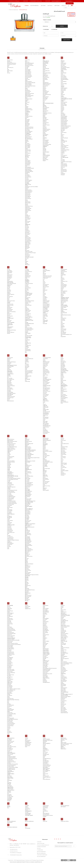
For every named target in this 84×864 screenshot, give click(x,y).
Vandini (44, 745)
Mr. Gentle (27, 590)
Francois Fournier (46, 310)
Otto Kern (62, 472)
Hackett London (10, 357)
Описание (42, 48)
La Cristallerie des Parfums (12, 446)
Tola (8, 781)
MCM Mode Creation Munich (30, 523)
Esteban (26, 332)
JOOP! (44, 416)
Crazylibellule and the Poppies (66, 161)
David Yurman (9, 284)
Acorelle (26, 68)
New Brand (45, 454)
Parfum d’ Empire (10, 628)
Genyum (62, 283)
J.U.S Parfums (45, 358)
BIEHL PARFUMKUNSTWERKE (48, 103)
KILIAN (62, 382)
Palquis (8, 611)
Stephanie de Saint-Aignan (66, 696)
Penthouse (9, 668)
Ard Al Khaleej (27, 215)
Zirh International (46, 814)
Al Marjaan (27, 114)
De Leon (8, 287)
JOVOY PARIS (45, 421)
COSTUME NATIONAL (64, 157)
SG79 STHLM (63, 644)
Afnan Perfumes (28, 91)
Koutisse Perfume (64, 395)
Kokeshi (62, 390)
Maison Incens (27, 452)
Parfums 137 (9, 631)
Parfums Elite (9, 642)
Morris (26, 587)
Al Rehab (26, 115)
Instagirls (26, 373)
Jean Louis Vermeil (46, 382)
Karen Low (63, 360)
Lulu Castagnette (10, 543)
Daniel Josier (9, 275)
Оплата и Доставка (40, 843)
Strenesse (62, 699)
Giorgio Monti (63, 336)
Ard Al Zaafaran (28, 218)
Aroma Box (27, 227)
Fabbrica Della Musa (46, 270)
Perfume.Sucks (10, 671)
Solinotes (62, 672)
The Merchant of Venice (11, 761)
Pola (8, 701)
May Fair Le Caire (28, 520)
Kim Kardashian (63, 384)
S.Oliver (62, 607)
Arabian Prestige (28, 208)
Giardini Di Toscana (64, 299)
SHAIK (62, 646)
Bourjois (44, 133)
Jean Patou (45, 384)
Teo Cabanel (9, 749)
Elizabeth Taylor (28, 295)
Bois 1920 (44, 118)
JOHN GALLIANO (46, 409)
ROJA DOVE (45, 662)
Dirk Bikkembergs (10, 318)
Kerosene (62, 377)
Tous (8, 793)
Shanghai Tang (63, 649)
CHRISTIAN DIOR (64, 118)
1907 (8, 66)
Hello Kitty (9, 369)
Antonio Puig (27, 197)
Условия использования (41, 846)
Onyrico (62, 459)
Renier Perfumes (46, 634)
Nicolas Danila (45, 463)
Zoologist (44, 816)
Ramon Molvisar (46, 610)
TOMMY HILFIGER (10, 787)
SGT (61, 645)
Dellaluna (9, 293)
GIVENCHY (63, 311)
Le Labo (8, 481)
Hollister (8, 386)
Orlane (62, 465)
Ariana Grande (27, 221)
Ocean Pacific (63, 440)
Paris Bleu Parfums (10, 648)
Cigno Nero (63, 130)
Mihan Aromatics (28, 544)
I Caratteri (27, 357)
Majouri (26, 464)
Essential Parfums (28, 330)
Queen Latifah (27, 606)
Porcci (8, 707)
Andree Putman (28, 162)
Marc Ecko (27, 477)
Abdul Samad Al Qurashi (29, 63)
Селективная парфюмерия (12, 827)
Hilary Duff (9, 381)
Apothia (26, 200)
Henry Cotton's (9, 372)
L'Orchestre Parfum (10, 444)
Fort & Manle (45, 297)
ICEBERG (26, 359)
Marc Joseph (27, 479)
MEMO (26, 528)
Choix (62, 111)
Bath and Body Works (47, 72)
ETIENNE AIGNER (28, 337)
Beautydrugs (45, 79)
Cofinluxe (62, 144)
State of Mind (63, 688)
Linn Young (9, 511)
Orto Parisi (63, 469)
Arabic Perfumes (28, 210)
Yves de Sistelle (28, 813)
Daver (8, 280)
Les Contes (9, 493)
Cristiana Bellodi (64, 163)
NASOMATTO (45, 444)
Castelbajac (63, 173)
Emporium (27, 308)
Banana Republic (46, 68)
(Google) (23, 861)
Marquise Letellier (28, 498)
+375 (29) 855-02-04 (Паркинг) (15, 852)
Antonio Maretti (28, 196)
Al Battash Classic (28, 108)
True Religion (9, 797)
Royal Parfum (45, 675)
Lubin (8, 548)
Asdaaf (26, 235)
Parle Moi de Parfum (10, 654)
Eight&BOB (27, 280)
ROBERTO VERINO (46, 654)
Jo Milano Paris (45, 406)
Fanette (44, 274)
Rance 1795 (45, 614)
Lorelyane (9, 523)
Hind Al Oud (9, 383)
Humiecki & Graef (10, 397)
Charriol (62, 106)
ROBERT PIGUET (46, 650)
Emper (26, 307)
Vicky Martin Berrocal (47, 758)
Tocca (8, 779)
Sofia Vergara (63, 671)
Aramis (26, 212)
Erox (26, 321)
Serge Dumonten (64, 635)
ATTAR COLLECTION (28, 251)
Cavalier (62, 91)
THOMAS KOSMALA (10, 773)
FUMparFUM (45, 321)
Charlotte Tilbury (64, 105)
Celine (62, 93)
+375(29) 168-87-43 (33, 1)
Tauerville (9, 743)
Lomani (8, 521)
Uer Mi (26, 739)
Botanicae (45, 128)
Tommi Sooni (9, 785)
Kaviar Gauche (63, 368)
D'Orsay (8, 269)
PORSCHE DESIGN (10, 709)
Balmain (44, 66)
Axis (26, 260)
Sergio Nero (63, 640)
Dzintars (8, 333)
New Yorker (45, 456)
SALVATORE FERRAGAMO (65, 615)
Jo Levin (44, 404)
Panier (8, 617)
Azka (26, 262)
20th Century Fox (10, 67)
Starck (62, 686)
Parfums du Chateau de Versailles (13, 640)
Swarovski (62, 705)
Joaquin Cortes (45, 407)
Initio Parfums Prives (28, 372)
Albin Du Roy (27, 124)
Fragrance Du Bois (46, 300)
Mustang (26, 598)
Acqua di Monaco (28, 72)
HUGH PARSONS (10, 394)
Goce (62, 313)
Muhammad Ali (27, 593)
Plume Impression (10, 698)
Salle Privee (63, 613)
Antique (26, 188)
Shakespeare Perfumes (65, 647)
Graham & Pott (63, 318)
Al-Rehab (26, 117)
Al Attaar (26, 107)
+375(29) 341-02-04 (12, 1)
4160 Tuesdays (10, 70)
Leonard (8, 489)
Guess (62, 327)
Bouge (44, 132)
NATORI (44, 445)
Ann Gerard (27, 174)
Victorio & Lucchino (46, 766)
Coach (62, 143)
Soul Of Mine (63, 679)
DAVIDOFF (9, 285)
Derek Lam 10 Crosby (11, 300)
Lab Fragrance (9, 457)
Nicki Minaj (45, 459)
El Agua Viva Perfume (29, 283)
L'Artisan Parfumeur (10, 439)
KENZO (62, 374)
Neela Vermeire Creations (47, 451)
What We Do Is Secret (65, 744)
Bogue (44, 116)
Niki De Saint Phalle (46, 468)
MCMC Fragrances (28, 524)
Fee (43, 280)
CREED (62, 162)
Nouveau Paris (45, 482)
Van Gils (44, 744)
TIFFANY (8, 774)
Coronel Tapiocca (64, 155)
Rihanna (44, 645)
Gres (62, 321)
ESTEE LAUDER (27, 333)
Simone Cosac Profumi (65, 663)
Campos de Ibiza (64, 69)
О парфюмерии (40, 849)
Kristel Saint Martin (64, 397)
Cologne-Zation (63, 146)
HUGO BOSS (9, 395)
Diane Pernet (9, 310)
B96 (43, 59)
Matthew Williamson (28, 509)
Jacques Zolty (45, 365)
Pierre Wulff (9, 692)
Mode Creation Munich (29, 563)
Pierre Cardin (9, 687)
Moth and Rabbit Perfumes (30, 589)
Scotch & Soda (63, 631)
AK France (27, 104)
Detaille (8, 302)
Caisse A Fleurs (63, 66)
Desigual (8, 301)
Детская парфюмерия (65, 805)
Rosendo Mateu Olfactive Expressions (50, 668)
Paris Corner (9, 649)
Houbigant (9, 391)
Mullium (26, 594)
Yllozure (26, 809)
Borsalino (44, 123)
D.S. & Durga (9, 270)
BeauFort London (46, 77)
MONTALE (27, 577)
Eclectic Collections (28, 271)
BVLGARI (44, 149)
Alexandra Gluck (28, 132)
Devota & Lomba (10, 304)
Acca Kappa (27, 66)
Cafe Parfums (63, 64)
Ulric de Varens (27, 740)
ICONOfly (26, 360)
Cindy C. (62, 131)
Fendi (44, 281)
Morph (26, 586)
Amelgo (26, 148)
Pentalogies (9, 667)
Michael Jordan (27, 538)
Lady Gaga (9, 464)
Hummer (8, 398)
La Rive (8, 455)
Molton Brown (27, 567)
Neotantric (45, 453)
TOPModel (9, 791)
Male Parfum (27, 466)
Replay (44, 636)
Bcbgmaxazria (45, 75)
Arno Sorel (27, 226)
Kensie (62, 373)
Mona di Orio (27, 569)
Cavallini (62, 92)
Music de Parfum (28, 596)
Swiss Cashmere (64, 709)
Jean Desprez (45, 381)
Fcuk (43, 279)
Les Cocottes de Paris (11, 492)
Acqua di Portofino (28, 75)
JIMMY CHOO (45, 399)
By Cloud (44, 150)
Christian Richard (64, 121)
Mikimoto (26, 546)
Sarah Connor (63, 624)
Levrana (8, 506)
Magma (26, 445)
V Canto (44, 738)
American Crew (27, 149)
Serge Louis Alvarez (64, 636)
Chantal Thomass (64, 102)
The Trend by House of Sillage (12, 767)
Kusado (62, 399)
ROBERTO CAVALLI (46, 653)
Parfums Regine (10, 645)
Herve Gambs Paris (10, 379)
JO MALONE (45, 405)
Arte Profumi (27, 234)
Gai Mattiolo (63, 270)
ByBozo (44, 154)
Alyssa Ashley (27, 147)
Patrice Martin (9, 658)
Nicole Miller (45, 465)
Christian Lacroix (64, 119)
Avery (26, 259)
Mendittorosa (27, 530)
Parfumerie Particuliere (11, 630)
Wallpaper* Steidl (64, 739)
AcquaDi (26, 78)
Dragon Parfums (10, 326)
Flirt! (43, 292)
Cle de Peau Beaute (64, 137)
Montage (26, 576)
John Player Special (46, 411)
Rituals (44, 646)
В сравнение (54, 29)
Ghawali (62, 295)
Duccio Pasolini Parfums (11, 330)
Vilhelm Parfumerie (46, 768)
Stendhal (62, 693)
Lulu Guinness (9, 544)
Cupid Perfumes (64, 169)
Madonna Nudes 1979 (29, 443)
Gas (61, 335)
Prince (8, 717)
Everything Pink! (28, 343)
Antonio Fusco (27, 195)
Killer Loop (63, 383)
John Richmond (45, 412)
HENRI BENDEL (9, 371)
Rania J (44, 615)
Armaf (26, 223)
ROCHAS (44, 658)
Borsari (44, 125)
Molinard (26, 564)
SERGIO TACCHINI (64, 641)
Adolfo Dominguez (28, 81)
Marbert (26, 473)
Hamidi (8, 360)
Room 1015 (45, 667)
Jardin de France (46, 370)
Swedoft (62, 706)
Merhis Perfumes (28, 534)
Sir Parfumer (63, 665)
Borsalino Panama (46, 124)
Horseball (9, 390)
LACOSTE (9, 463)
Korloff (62, 392)
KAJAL (62, 357)
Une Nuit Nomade (28, 742)
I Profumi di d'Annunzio (29, 358)
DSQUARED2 (9, 327)
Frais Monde (45, 302)
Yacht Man (27, 805)
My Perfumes (27, 599)
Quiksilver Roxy (28, 608)
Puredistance (9, 732)
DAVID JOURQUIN (10, 282)
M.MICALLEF (27, 439)
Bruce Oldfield (45, 141)
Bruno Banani (45, 143)
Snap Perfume (63, 669)
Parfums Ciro (9, 634)
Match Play (27, 505)
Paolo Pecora (9, 622)
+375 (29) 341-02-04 (13, 849)
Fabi (43, 272)
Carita (62, 73)
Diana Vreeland (10, 309)
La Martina (9, 451)
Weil (61, 741)
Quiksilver (27, 607)
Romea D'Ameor (46, 663)
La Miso (8, 452)
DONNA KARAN (10, 324)
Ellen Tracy (27, 299)
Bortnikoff (45, 127)
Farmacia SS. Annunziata (47, 275)
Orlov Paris (63, 466)
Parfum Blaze (9, 627)
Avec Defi (26, 258)
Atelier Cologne (28, 242)
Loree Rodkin (9, 522)
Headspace (9, 367)
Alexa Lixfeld (27, 130)
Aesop (26, 88)
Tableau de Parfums (10, 738)
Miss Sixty (27, 558)
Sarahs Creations (64, 627)
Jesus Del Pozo (45, 395)
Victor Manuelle (46, 760)
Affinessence (27, 90)
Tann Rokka (9, 740)
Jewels (44, 397)
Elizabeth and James (28, 293)
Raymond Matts (46, 618)
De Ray (8, 288)
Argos (26, 220)
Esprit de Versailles (28, 327)
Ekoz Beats (27, 282)
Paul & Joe (9, 660)
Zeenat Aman (45, 807)
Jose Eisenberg (45, 417)
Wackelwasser (63, 738)
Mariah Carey (27, 486)
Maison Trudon (27, 458)
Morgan (26, 584)
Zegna (44, 808)
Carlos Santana (63, 77)
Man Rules (27, 467)
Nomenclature (45, 478)
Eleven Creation (28, 287)
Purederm (9, 731)
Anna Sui (26, 177)
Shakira (62, 648)
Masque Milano (27, 503)
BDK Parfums (45, 76)
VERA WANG (45, 748)
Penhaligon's (9, 666)
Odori (62, 442)
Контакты (39, 848)
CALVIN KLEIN (63, 68)
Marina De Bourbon (28, 491)
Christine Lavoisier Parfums (66, 125)
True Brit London (10, 796)
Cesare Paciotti (63, 97)
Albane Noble (27, 123)
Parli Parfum (9, 655)
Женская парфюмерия (11, 821)
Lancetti (8, 466)
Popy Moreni (9, 706)
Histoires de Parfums (11, 385)
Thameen (9, 755)
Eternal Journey (28, 336)
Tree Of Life (9, 794)
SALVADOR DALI (63, 614)
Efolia (26, 278)
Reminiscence (45, 627)
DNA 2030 (9, 321)
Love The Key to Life (10, 532)
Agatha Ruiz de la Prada (29, 93)
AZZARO (26, 263)
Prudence (9, 727)
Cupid (62, 168)
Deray (8, 298)
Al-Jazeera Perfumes (28, 116)
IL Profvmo (27, 365)
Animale (26, 173)
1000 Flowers (9, 62)
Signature (62, 657)
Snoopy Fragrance (64, 670)
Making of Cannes (28, 465)
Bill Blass (44, 105)
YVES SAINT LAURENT (29, 815)
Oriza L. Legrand (64, 464)
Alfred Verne (27, 135)
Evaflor (26, 340)
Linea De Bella (9, 510)
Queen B (26, 605)
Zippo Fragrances (46, 813)
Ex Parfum (27, 347)
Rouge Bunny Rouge (46, 669)
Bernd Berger (45, 92)
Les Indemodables (10, 498)
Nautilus (44, 447)
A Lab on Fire (27, 59)
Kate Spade (63, 365)
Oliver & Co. (63, 450)
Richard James (45, 643)
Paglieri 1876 (9, 608)
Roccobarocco (45, 657)
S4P (61, 608)
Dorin (8, 325)
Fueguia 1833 (45, 320)
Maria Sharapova (28, 485)
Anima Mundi (27, 172)
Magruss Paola (27, 446)
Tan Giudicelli (9, 739)
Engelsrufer (27, 309)
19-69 (8, 65)
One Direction (63, 456)
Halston (8, 359)
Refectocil (45, 623)
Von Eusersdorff (46, 775)
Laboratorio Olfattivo (11, 460)
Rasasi (44, 616)
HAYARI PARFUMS (10, 366)
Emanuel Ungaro (28, 301)
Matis (26, 507)
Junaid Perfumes (46, 426)
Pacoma (8, 606)
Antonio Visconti (28, 198)
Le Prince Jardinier (10, 484)
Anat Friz (26, 159)
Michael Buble (27, 537)
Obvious (62, 439)
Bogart (44, 115)
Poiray (8, 700)
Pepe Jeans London (10, 669)
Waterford (63, 740)
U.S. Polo (26, 738)
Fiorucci (44, 287)
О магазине (39, 841)
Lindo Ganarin (9, 509)
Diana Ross (9, 308)
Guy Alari (62, 331)
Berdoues (44, 90)
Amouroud (27, 157)
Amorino (26, 154)
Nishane (44, 472)
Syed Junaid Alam (64, 711)
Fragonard (45, 299)
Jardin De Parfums (46, 371)
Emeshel (26, 302)
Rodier (44, 659)
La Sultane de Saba (10, 456)
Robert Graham (45, 649)
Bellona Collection (46, 84)
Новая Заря (45, 821)
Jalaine (44, 368)
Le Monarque (9, 482)
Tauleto (8, 744)
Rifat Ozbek (45, 644)
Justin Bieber (45, 430)
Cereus (62, 95)
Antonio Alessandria (28, 190)
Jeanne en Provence (46, 391)
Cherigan (62, 109)
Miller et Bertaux (28, 550)
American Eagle (28, 150)
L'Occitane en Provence (11, 443)
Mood (26, 581)
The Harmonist (9, 759)
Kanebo (62, 358)
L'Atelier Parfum (10, 442)
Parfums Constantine (11, 635)
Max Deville (27, 516)
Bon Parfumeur (45, 119)
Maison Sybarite (28, 456)
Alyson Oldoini (27, 146)
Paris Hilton (9, 650)
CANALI (62, 70)
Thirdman (9, 772)
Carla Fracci (63, 75)
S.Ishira (62, 606)
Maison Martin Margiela (29, 454)
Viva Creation (45, 771)
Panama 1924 (9, 614)
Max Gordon (27, 517)
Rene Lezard (45, 631)
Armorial (26, 225)
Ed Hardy (26, 272)
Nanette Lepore (46, 438)
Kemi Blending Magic (64, 370)
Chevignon (63, 174)
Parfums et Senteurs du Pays (12, 643)
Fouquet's (44, 298)
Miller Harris (27, 551)
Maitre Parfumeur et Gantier (30, 460)
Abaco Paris (27, 62)
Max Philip (27, 519)
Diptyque (8, 317)
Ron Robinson (45, 666)
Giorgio (62, 304)
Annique (26, 185)
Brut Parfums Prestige (47, 144)
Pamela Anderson (10, 613)
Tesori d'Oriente (10, 754)
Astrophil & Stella (28, 240)
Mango (26, 470)
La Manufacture (10, 450)
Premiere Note (9, 712)
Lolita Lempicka (10, 520)
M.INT (26, 438)
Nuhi (43, 486)
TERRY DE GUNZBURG (11, 753)
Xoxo (8, 807)
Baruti (44, 71)
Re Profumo (45, 619)
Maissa (26, 459)
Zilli (43, 812)
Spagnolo (62, 683)
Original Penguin (64, 463)
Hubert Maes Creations (11, 393)
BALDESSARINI (45, 63)
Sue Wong (63, 701)
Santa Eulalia (63, 619)
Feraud (44, 282)
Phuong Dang (9, 685)
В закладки (46, 29)
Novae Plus (45, 483)
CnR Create (63, 142)
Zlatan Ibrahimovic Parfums (48, 815)
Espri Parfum (27, 325)
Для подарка (63, 806)
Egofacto (26, 279)
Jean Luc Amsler (46, 383)
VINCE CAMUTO (45, 769)
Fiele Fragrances (46, 284)
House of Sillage (10, 392)
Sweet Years (63, 707)
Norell (44, 480)
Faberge (44, 271)
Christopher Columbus (65, 127)
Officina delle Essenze (65, 443)
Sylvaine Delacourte (64, 712)
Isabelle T (26, 377)
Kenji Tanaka (63, 371)
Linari (8, 508)
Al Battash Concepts (28, 109)
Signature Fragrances (65, 658)
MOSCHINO (27, 588)
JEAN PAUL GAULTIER (46, 385)
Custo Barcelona (64, 170)
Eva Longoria (27, 339)
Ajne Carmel (27, 102)
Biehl (44, 102)
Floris (44, 295)
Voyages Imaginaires (46, 777)
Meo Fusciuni (27, 531)
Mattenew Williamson (29, 508)
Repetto (44, 635)
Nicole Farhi (45, 464)
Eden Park (27, 274)
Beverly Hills (45, 98)
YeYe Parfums (27, 808)
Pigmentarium (9, 693)
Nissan (44, 473)
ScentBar (62, 629)
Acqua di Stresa (28, 77)
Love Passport (9, 531)
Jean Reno (45, 386)
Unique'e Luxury (28, 744)
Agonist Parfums (28, 96)
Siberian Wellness (64, 656)
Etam (26, 334)
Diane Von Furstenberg (11, 311)
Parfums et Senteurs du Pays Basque (14, 644)
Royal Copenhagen (46, 670)
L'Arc (8, 438)
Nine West (45, 471)
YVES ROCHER (27, 814)
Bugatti (44, 160)
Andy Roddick (27, 163)
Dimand (8, 314)
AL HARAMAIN (27, 111)
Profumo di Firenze (10, 724)
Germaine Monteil (64, 291)
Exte (26, 352)
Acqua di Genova (28, 71)
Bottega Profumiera (46, 129)
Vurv (43, 778)
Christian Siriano (64, 122)
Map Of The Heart (28, 472)
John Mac (44, 410)
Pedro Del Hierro (10, 665)
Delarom (8, 292)
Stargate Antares (64, 687)
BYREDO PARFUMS (46, 155)
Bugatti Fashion (46, 145)
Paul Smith (9, 663)
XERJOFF (8, 806)
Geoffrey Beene (64, 284)
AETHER (26, 89)
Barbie (44, 69)
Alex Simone (27, 129)
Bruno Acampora (46, 142)
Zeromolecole (45, 811)
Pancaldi (8, 615)
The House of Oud (10, 760)
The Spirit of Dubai (10, 766)
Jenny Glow (45, 392)
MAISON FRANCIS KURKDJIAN (30, 450)
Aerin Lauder (27, 86)
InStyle (26, 374)
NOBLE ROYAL (45, 476)
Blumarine (45, 111)
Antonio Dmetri (27, 194)
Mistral (26, 560)
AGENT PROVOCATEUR (29, 95)
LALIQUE (8, 465)
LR (7, 534)
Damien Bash (9, 272)
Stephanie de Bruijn (64, 695)
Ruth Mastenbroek (46, 682)
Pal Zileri (8, 609)
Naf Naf (44, 489)
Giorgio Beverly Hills (64, 306)
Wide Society (63, 745)
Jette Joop (45, 396)
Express (26, 348)
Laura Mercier (9, 473)
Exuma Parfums (28, 350)
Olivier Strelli (63, 453)
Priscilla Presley (10, 720)
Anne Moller (27, 183)
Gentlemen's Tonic (64, 281)
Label (8, 459)
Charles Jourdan (64, 104)
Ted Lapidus (9, 747)
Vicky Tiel (44, 759)
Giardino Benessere (64, 300)
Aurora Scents (27, 254)
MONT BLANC (27, 575)
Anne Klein (27, 182)
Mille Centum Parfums (29, 549)
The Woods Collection (11, 769)
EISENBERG (27, 281)
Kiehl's (62, 381)
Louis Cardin (9, 528)
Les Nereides (9, 499)
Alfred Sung (27, 264)
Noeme (44, 477)
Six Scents (62, 667)
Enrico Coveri (27, 311)
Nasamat (44, 442)
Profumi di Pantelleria (11, 723)
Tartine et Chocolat (10, 741)
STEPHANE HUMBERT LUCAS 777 (67, 694)
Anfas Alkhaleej (28, 167)
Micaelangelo (27, 536)
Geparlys (62, 287)
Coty (61, 158)
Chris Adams (63, 114)
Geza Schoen (63, 293)
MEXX (26, 535)
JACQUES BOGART (46, 361)
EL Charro (27, 284)
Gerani (62, 288)
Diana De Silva (9, 307)
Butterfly (44, 148)
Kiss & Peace (63, 386)
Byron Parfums (45, 156)
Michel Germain (28, 542)
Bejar (44, 81)
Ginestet (62, 302)
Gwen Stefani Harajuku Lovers (66, 334)
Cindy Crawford (63, 132)
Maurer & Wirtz (27, 511)
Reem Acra (45, 622)
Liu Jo (8, 515)
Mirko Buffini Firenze (28, 556)
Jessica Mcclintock (46, 432)
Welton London (63, 742)
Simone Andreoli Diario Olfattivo (66, 662)
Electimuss (27, 286)
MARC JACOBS (27, 478)
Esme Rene (27, 324)
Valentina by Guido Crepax (47, 740)
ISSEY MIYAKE (27, 379)
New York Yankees (46, 455)
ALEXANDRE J (27, 133)
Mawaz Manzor (27, 512)
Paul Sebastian (10, 662)
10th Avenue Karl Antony (11, 63)
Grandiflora (63, 319)
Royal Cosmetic (45, 671)
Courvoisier (63, 160)
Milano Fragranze (28, 548)
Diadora (8, 306)
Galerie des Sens (64, 271)
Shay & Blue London (64, 653)
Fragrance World (46, 301)
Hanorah (8, 364)
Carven (62, 172)
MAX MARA (27, 518)
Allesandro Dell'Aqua (28, 138)
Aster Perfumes (28, 238)
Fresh (44, 317)
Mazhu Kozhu (27, 521)
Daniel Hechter (9, 274)
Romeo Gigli (45, 665)
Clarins (62, 135)
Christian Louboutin (64, 120)
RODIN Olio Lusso (46, 660)
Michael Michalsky (28, 541)
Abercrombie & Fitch (28, 64)
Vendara (44, 747)
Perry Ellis (9, 675)
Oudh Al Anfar (63, 473)
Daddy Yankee (9, 271)
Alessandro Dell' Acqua (29, 127)
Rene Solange (45, 632)
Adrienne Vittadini (28, 84)
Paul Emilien (9, 661)
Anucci (26, 199)
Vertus (44, 756)
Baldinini (44, 64)
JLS (43, 403)
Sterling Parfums (64, 697)
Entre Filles (27, 314)
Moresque (27, 583)
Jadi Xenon (45, 366)
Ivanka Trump (27, 381)
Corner (62, 154)
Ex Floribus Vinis (28, 345)
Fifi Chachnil (45, 285)
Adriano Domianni (28, 83)
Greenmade (63, 320)
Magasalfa (27, 444)
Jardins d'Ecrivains (46, 372)
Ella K (26, 296)
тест (26, 827)
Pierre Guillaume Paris (11, 689)
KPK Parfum (63, 396)
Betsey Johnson (46, 96)
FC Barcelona (45, 278)
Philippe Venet (9, 682)
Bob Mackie (45, 114)
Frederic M (45, 314)
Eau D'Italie (27, 270)
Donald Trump (9, 323)
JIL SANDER (45, 398)
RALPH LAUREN (45, 608)
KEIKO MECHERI (63, 369)
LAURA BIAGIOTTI (10, 472)
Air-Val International (28, 98)
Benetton (44, 88)
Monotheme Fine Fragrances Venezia (31, 574)
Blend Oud (45, 109)
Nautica (44, 446)
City (61, 133)
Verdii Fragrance (46, 749)
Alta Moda (27, 141)
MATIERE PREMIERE (28, 506)
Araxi (26, 213)
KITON (62, 387)
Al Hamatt (27, 110)
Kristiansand (63, 398)
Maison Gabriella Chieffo (29, 451)
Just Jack (44, 429)
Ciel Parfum (63, 129)
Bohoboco (45, 117)
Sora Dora (62, 675)
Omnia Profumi (63, 454)
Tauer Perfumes (10, 742)
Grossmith (62, 323)
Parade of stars (10, 623)
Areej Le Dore (27, 219)
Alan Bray (27, 122)
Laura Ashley (9, 471)
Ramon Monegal (46, 611)
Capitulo (62, 71)
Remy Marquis (45, 629)
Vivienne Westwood (46, 779)
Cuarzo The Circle (64, 166)
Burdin (44, 147)
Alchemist (27, 125)
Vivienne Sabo (45, 773)
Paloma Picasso (10, 610)
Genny (62, 280)
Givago (62, 310)
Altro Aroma (27, 143)
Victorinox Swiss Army (47, 765)
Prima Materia (9, 715)
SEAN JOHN (63, 632)
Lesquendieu (9, 505)
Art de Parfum (27, 231)
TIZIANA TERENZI (10, 778)
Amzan (26, 158)
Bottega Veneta (46, 130)
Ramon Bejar (45, 609)
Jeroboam (44, 393)
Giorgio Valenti (63, 307)
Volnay (44, 774)
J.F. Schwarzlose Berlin (47, 357)
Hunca (8, 399)
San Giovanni (63, 616)
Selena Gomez (63, 634)
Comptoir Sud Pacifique (65, 149)
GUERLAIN (62, 326)
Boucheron (45, 131)
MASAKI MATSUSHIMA (29, 502)
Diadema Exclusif (10, 305)
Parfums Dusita (10, 641)
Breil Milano (45, 137)
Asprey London (27, 237)
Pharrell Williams (10, 679)
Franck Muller (45, 308)
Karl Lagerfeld (63, 361)
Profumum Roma (10, 725)
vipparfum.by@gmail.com (56, 1)
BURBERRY (45, 146)
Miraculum (27, 555)
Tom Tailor (9, 784)
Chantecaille (63, 103)
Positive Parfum (10, 710)
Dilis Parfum (9, 313)
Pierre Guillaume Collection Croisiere (13, 688)
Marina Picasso (28, 493)
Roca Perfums (45, 655)
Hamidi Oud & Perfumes (11, 361)
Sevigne (62, 642)
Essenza (26, 331)
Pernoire (8, 673)
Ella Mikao (27, 298)
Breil (43, 136)
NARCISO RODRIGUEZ (47, 440)
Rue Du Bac (45, 681)
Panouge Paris (10, 618)
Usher (26, 746)
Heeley (8, 368)
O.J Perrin (62, 438)
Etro (26, 351)
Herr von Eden (9, 378)
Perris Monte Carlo (10, 674)
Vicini (44, 757)
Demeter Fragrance (10, 294)
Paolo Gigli (9, 621)
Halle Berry (9, 358)
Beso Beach (45, 93)
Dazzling (8, 286)
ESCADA (26, 322)
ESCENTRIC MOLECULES (29, 323)
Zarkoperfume (45, 806)
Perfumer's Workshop (11, 672)
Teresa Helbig (9, 752)
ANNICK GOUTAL (28, 184)
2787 (8, 69)
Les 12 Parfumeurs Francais (12, 490)
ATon (26, 249)
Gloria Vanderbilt (64, 312)
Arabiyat (26, 211)
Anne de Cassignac (28, 180)
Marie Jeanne (27, 489)
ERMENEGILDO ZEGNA (29, 320)
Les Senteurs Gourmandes (12, 503)
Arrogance (27, 229)
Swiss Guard (63, 710)
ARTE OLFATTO (27, 233)
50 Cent (8, 72)
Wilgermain (63, 747)
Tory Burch (9, 792)
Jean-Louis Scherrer (46, 387)
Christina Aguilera (64, 123)
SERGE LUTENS (63, 637)
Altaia (26, 142)
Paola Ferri (9, 620)
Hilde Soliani (9, 382)
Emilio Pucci (27, 304)
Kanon (62, 359)
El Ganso (26, 285)
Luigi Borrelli (9, 542)
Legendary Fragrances (11, 486)
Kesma (62, 378)
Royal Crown (45, 672)
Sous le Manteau (64, 680)
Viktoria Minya (45, 767)
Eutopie (26, 338)
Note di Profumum (46, 481)
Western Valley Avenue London (66, 743)
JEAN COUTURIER (46, 380)
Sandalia (62, 617)
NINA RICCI (45, 470)
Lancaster (9, 546)
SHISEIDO (62, 655)
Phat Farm (9, 680)
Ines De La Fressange (29, 370)
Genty (62, 282)
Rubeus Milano (45, 676)
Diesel (8, 312)
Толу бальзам (27, 828)
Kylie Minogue (63, 400)
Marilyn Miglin (27, 490)
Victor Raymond (46, 761)
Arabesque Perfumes (29, 206)
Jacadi (44, 359)
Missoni (26, 559)
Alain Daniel (27, 120)
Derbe (8, 299)
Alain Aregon (27, 119)
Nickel (44, 458)
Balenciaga (45, 65)
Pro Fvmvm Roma (10, 722)
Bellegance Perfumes (47, 83)
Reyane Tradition (46, 641)
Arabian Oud (27, 207)
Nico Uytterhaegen (46, 460)
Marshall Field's (27, 499)
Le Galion (9, 480)
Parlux (8, 656)
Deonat (8, 297)
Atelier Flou (27, 246)
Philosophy (9, 684)
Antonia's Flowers (28, 189)
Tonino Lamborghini (10, 790)
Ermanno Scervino (28, 319)
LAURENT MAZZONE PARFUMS (12, 476)
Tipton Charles (9, 777)
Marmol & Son (27, 496)
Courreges (63, 159)
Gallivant (62, 273)
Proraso (8, 726)
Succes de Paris (64, 700)
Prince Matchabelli (10, 718)
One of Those (63, 457)
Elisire (26, 291)
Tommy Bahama (10, 786)
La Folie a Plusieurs (10, 447)
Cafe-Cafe (63, 65)
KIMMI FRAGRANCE (64, 385)
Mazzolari (26, 522)
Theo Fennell (9, 770)
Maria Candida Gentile (29, 484)
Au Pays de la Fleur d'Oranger (30, 252)
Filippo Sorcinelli (46, 286)
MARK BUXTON (27, 495)
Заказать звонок (70, 3)
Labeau (8, 458)
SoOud (62, 674)
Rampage (44, 613)
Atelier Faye (27, 245)
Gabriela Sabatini (64, 269)
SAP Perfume (63, 622)
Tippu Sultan (9, 775)
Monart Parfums (28, 570)
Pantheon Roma (10, 619)
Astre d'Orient (27, 239)
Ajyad (26, 103)
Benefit (44, 86)
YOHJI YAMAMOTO (28, 811)
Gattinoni (62, 278)
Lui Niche (8, 541)
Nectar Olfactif (45, 450)
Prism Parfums (9, 721)
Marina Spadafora (28, 494)
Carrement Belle (64, 83)
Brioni (44, 138)
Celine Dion (63, 94)
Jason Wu (44, 373)
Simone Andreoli (64, 661)
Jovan (44, 420)
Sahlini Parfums (63, 611)
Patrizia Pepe (9, 659)
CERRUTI (62, 96)
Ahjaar (26, 97)
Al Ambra (26, 106)
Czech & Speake (64, 171)
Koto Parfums (63, 394)
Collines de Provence (64, 145)
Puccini (8, 728)
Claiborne (62, 134)
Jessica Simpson (46, 394)
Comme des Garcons (64, 147)
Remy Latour (45, 628)
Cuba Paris (63, 167)
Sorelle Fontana (63, 676)
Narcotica (44, 441)
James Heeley (45, 369)
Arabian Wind (27, 209)
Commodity (63, 148)
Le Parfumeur (9, 483)
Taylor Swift (9, 745)
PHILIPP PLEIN (9, 681)
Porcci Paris (9, 708)
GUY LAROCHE (63, 332)
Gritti (62, 322)
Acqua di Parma (28, 73)
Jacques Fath (45, 364)
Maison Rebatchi (28, 455)
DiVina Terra (9, 320)
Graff (62, 317)
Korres (62, 393)
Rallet (44, 607)
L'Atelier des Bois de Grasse (12, 441)
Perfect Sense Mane (10, 670)
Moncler (26, 571)
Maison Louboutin (28, 453)
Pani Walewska (10, 616)
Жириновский (9, 822)
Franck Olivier (45, 309)
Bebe (44, 80)
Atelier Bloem (27, 241)
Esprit (26, 326)
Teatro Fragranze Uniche (11, 746)
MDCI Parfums (27, 525)
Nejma (44, 452)
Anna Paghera (27, 175)
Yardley (26, 806)
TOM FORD (9, 783)
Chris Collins (63, 115)
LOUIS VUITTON (10, 530)
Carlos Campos (63, 76)
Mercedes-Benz (28, 533)
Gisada (62, 308)
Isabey (26, 378)
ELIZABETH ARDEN (28, 294)
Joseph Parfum (45, 418)
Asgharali (27, 236)
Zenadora (44, 809)
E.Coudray (27, 269)
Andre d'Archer (27, 160)
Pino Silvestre (9, 695)
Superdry (62, 702)
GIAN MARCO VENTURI (65, 297)
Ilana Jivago (27, 366)
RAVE (44, 617)
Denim (8, 295)
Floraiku (44, 293)
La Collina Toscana (10, 445)
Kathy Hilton (63, 366)
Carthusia (62, 85)
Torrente (8, 800)
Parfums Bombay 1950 (11, 633)
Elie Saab (26, 288)
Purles (8, 733)
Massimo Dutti (27, 504)
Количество (45, 26)
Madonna (26, 442)
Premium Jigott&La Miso (11, 713)
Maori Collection (28, 471)
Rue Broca (45, 680)
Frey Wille (44, 318)
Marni (26, 497)
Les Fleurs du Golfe (10, 497)
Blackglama (45, 108)
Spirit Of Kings (63, 684)
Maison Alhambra (28, 447)
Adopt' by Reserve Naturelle (30, 82)
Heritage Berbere (10, 373)
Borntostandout (46, 122)
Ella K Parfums (27, 297)
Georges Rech (63, 286)
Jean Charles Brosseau (47, 379)
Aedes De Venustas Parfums (30, 85)
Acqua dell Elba (27, 69)
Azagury (26, 261)
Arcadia (26, 214)
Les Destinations (10, 495)
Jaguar (44, 367)
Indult (26, 368)
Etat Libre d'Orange (28, 335)
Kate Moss (63, 364)
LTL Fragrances (10, 536)
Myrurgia (26, 600)
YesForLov (27, 807)
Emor (26, 306)
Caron (62, 82)
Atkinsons (27, 248)
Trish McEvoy (9, 795)
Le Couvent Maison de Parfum (12, 479)
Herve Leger (9, 380)
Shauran (62, 650)
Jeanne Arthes (45, 390)
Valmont (44, 742)
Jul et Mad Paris (46, 424)
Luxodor (8, 545)
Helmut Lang (9, 370)
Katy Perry (63, 367)
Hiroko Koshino (10, 384)
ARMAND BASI (27, 224)
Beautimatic (45, 78)
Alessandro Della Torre (29, 128)
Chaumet (62, 108)
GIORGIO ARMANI (64, 305)
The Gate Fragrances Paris (12, 758)
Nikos (44, 469)
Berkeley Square (46, 91)
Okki (61, 445)
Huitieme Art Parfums (11, 396)
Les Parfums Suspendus (11, 502)
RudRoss (44, 679)
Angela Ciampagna (28, 170)
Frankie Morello (45, 311)
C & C (62, 59)
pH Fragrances (9, 676)
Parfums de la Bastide (11, 637)
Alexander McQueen (28, 131)
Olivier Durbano (63, 452)
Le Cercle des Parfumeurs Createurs (13, 478)
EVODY (26, 344)
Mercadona (27, 532)
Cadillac (62, 62)
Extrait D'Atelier (28, 349)
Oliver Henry (63, 451)
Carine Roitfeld (63, 72)
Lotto (8, 547)
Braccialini (45, 158)
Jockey (44, 408)
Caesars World (63, 63)
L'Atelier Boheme (10, 440)
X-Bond (8, 805)
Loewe (8, 519)
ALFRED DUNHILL (28, 134)
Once (62, 455)
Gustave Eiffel (63, 330)
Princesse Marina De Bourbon (12, 719)
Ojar (61, 444)
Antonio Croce (27, 193)
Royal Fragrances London (47, 673)
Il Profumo (27, 364)
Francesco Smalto (46, 306)
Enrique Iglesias (28, 313)
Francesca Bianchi (46, 304)
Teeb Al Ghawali (10, 748)
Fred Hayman (45, 313)
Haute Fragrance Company (12, 365)
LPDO (8, 533)
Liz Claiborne (9, 516)
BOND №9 (45, 120)
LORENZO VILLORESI (10, 524)
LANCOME (9, 467)
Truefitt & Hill (9, 798)
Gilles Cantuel (63, 301)
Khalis (62, 379)
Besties (44, 95)
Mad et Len (27, 440)
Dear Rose (9, 291)
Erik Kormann (27, 318)
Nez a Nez (44, 457)
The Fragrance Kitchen (11, 757)
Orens (62, 460)
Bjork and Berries (46, 107)
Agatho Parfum (28, 94)
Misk (26, 557)
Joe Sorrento (45, 433)
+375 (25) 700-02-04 (13, 851)
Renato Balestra (46, 630)
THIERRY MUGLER (10, 771)
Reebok (44, 620)
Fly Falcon (44, 296)
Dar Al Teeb (9, 278)
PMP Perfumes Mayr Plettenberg (13, 699)
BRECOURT (45, 135)
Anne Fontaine (27, 181)
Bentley (44, 89)
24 (7, 68)
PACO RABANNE (10, 605)
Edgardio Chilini (28, 275)
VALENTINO (45, 741)
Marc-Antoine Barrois (29, 482)
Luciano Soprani (10, 538)
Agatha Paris (27, 92)
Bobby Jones (45, 157)
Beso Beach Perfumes (47, 94)
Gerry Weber (63, 292)
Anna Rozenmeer (28, 176)
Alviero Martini (27, 145)
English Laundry (28, 310)
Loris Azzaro (9, 525)
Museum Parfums (28, 595)
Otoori (62, 471)
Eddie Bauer (27, 273)
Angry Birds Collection (29, 171)
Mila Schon (27, 547)
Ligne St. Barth (9, 507)
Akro (26, 105)
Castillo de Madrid (64, 88)
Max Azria (27, 515)
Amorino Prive (27, 155)
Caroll (62, 80)
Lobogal (8, 518)
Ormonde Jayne (63, 467)
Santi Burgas (63, 621)
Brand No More (45, 134)
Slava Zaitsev (63, 668)
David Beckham (10, 281)
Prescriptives (9, 714)
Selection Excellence (64, 633)
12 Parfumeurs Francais (11, 64)
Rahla (44, 606)
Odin (61, 441)
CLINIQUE (62, 140)
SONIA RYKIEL (63, 673)
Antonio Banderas (28, 192)
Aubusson (27, 253)
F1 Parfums (45, 269)
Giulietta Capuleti (64, 309)
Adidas (26, 80)
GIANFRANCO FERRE (64, 298)
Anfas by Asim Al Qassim (29, 168)
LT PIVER (8, 535)
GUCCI (62, 324)
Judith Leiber (45, 422)
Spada (62, 682)
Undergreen (27, 741)
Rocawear (45, 656)
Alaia (26, 118)
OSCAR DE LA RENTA (64, 470)
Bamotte (44, 67)
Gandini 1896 (63, 274)
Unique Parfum (27, 743)
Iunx (26, 380)
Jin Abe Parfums (46, 400)
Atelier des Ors (27, 244)
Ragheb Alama (45, 605)
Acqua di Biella (27, 70)
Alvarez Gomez (27, 144)
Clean (62, 138)
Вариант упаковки (47, 19)
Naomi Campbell (46, 490)
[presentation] (52, 40)
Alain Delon (27, 121)
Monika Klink (27, 573)
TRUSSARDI (9, 799)
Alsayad (26, 140)
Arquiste (26, 228)
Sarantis (62, 628)
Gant (62, 275)
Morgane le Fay (28, 585)
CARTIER (62, 86)
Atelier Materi (27, 247)
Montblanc (27, 580)
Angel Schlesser (28, 169)
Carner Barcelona (64, 78)
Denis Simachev (10, 296)
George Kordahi (64, 285)
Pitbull (8, 696)
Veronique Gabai (46, 754)
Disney (8, 319)
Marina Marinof (27, 492)
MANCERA (27, 468)
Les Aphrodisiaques (10, 491)
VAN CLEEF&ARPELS (46, 743)
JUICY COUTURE (46, 423)
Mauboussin (27, 510)
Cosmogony (63, 156)
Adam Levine (27, 79)
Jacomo (44, 360)
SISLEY (62, 666)
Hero (8, 377)
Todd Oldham (9, 780)
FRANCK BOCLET (46, 307)
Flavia (44, 291)
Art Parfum (27, 232)
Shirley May (63, 654)
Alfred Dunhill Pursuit (23, 9)
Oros (62, 468)
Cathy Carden (63, 89)
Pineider (8, 694)
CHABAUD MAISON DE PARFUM (66, 98)
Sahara (62, 610)
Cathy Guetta (63, 90)
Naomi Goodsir (45, 439)
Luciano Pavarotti (10, 537)
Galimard (62, 272)
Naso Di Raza (45, 443)
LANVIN (8, 469)
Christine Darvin (64, 124)
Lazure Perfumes (10, 477)
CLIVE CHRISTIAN (64, 141)
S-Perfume (63, 605)
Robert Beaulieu (46, 648)
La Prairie (9, 454)
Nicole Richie (45, 466)
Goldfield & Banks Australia (66, 314)
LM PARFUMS (9, 517)
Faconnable (45, 323)
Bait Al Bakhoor (45, 62)
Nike (43, 467)
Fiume (44, 288)
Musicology (27, 597)
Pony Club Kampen (10, 705)
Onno (62, 458)
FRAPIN (44, 312)
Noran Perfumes (46, 479)
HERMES (8, 374)
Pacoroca (9, 607)
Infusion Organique (28, 371)
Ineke (26, 369)
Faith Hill (44, 273)
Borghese (44, 121)
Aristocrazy (27, 222)
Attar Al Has (27, 250)
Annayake (27, 179)
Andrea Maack (27, 161)
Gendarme (63, 279)
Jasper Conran (45, 374)
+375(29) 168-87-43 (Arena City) (16, 854)
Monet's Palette (28, 572)
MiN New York (27, 554)
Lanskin (8, 468)
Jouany (44, 419)
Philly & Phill (9, 683)
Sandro (62, 618)
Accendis (26, 67)
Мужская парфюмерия (14, 9)
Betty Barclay (45, 97)
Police (8, 702)
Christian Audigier (64, 116)
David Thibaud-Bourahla (11, 283)
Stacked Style (63, 685)
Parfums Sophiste (10, 647)
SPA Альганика (63, 681)
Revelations (45, 637)
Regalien (44, 624)
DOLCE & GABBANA (10, 322)
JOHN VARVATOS (46, 413)
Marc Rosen (27, 481)
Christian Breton (64, 117)
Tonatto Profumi (10, 788)
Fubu (44, 319)
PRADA (8, 711)
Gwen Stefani (63, 333)
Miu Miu (26, 561)
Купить (62, 26)
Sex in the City (63, 643)
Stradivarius (63, 698)
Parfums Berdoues (10, 632)
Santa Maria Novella (64, 620)
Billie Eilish (45, 106)
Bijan (44, 104)
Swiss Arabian (63, 708)
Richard (44, 642)
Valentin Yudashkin (46, 739)
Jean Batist (45, 378)
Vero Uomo (45, 753)
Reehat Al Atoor (46, 621)
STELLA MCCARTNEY (64, 692)
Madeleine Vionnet (28, 441)
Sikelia (62, 659)
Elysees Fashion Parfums (29, 300)
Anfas (26, 166)
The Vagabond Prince (11, 768)
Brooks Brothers (46, 140)
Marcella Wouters (28, 483)
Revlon (44, 640)
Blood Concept (45, 110)
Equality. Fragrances (28, 317)
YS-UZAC (26, 812)
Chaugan (62, 107)
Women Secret (63, 748)
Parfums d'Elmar (10, 636)
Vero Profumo (45, 752)
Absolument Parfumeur (29, 65)
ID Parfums (27, 361)
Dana (8, 273)
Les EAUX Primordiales (11, 496)
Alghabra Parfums (28, 136)
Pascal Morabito (10, 657)
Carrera (62, 84)
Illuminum (26, 367)
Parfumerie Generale (11, 629)
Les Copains (9, 494)
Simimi (62, 660)
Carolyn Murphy (63, 81)
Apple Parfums (27, 201)
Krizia (62, 403)
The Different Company (11, 756)
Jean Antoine (45, 377)
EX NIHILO (27, 346)
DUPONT (8, 331)
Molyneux (27, 568)
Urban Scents (27, 745)
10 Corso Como (10, 59)
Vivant (44, 772)
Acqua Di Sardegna (28, 76)
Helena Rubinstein (10, 400)
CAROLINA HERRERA (64, 79)
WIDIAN (62, 746)
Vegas (44, 746)
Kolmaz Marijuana (64, 391)
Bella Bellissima (45, 82)
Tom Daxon (9, 782)
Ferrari (44, 283)
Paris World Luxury (10, 653)
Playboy (8, 697)
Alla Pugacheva (28, 137)
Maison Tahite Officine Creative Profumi (32, 457)
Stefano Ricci (63, 689)
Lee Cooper (9, 485)
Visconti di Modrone (46, 770)
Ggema (62, 294)
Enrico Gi (26, 312)
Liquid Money (9, 512)
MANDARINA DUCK (28, 469)
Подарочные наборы (65, 821)
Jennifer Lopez (45, 431)
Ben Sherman (45, 85)
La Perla (8, 453)
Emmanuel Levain (28, 305)
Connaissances (63, 150)
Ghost (62, 296)
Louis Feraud (9, 529)
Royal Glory (45, 674)
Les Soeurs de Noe (10, 504)
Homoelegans (9, 387)
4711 (8, 71)
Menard (26, 529)
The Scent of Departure (11, 765)
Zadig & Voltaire (46, 805)
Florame (44, 294)
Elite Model (27, 292)
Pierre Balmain (9, 686)
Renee (44, 633)
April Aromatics (27, 202)
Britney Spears (45, 159)
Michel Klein (27, 543)
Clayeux (62, 136)
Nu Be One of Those (46, 485)
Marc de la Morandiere (29, 476)
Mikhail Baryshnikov (28, 545)
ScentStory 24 (63, 630)
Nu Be (44, 484)
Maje (26, 463)
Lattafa (8, 470)
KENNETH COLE (63, 372)
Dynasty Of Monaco (10, 332)
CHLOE (62, 110)
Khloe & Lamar (63, 380)
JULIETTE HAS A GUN (46, 425)
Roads (44, 647)
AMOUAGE (27, 156)
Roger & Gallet (45, 661)
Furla (44, 322)
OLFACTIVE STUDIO (64, 446)
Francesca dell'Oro (46, 305)
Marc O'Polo (27, 480)
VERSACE (44, 755)
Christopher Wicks (64, 128)
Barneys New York (46, 70)
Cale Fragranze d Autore (65, 67)
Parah (8, 624)
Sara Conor (63, 623)
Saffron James (63, 609)
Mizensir (26, 562)
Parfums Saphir (10, 646)
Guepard (62, 325)
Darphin (8, 279)
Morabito (26, 582)
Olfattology (63, 447)
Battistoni (44, 73)
